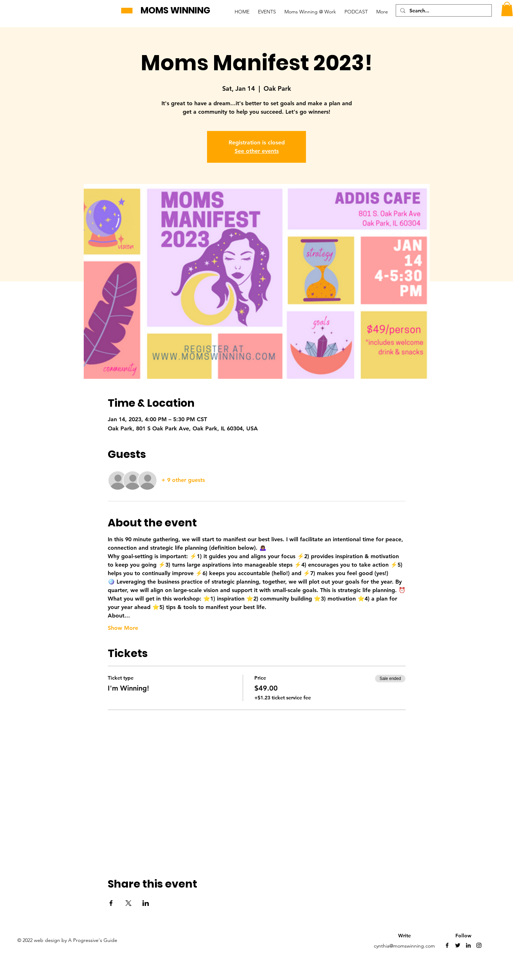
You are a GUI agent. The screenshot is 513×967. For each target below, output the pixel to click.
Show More (123, 628)
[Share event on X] (128, 903)
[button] (507, 9)
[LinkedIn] (468, 945)
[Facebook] (447, 945)
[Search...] (443, 11)
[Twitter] (457, 945)
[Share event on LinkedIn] (145, 903)
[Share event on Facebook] (111, 903)
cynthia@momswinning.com (404, 946)
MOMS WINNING (175, 10)
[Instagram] (479, 945)
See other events (257, 151)
